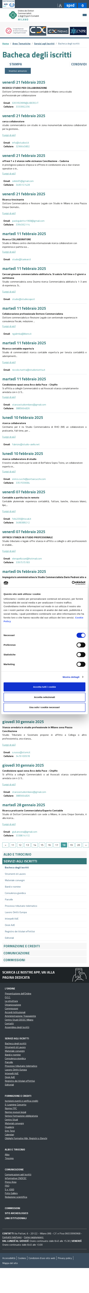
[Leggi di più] (9, 135)
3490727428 (23, 185)
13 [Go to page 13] (27, 845)
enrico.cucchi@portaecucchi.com (29, 479)
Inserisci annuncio (18, 71)
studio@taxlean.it (21, 259)
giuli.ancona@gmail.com (24, 832)
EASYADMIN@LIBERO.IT (25, 103)
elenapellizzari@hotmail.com (27, 558)
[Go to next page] (86, 844)
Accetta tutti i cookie (44, 687)
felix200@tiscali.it (21, 519)
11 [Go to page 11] (12, 845)
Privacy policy (65, 1258)
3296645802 (23, 146)
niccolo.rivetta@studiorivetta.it (28, 370)
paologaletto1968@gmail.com (28, 221)
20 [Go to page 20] (78, 845)
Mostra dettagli (71, 677)
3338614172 (23, 835)
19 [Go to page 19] (71, 845)
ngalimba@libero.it (22, 334)
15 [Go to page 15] (42, 845)
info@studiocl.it (20, 142)
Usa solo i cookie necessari (44, 707)
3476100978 (23, 756)
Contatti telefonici (12, 1237)
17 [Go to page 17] (56, 845)
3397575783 (23, 562)
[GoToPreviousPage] (5, 844)
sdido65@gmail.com (23, 181)
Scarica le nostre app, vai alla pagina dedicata (28, 975)
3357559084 (23, 483)
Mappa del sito (10, 1263)
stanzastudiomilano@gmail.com (29, 404)
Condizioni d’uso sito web (42, 1258)
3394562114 (23, 224)
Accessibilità (8, 1258)
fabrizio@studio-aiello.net (26, 444)
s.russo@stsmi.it (21, 752)
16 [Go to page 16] (49, 845)
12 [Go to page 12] (20, 845)
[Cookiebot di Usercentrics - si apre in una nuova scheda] (71, 583)
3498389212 (23, 522)
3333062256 (23, 106)
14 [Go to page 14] (34, 845)
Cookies (22, 1258)
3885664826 (23, 408)
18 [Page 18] (64, 845)
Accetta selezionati (44, 697)
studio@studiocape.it (23, 299)
